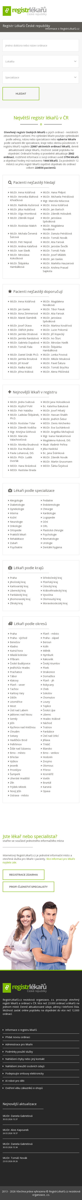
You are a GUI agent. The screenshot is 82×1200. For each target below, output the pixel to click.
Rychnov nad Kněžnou (22, 727)
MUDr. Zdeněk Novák (55, 457)
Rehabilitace (17, 538)
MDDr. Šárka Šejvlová (55, 466)
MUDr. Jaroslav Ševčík (55, 246)
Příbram (14, 659)
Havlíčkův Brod (18, 740)
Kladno (14, 646)
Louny (46, 701)
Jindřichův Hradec (20, 667)
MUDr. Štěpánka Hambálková (19, 265)
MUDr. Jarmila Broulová (23, 359)
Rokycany (48, 684)
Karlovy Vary (17, 693)
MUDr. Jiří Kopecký (53, 334)
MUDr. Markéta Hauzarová (58, 263)
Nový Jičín (15, 791)
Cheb (46, 689)
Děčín (13, 697)
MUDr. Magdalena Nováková (53, 227)
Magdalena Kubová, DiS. (57, 440)
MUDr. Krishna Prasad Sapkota (55, 269)
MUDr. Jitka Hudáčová (22, 209)
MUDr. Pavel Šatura (54, 363)
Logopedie (49, 517)
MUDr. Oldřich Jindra (21, 329)
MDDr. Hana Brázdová (23, 466)
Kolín (45, 646)
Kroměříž (48, 774)
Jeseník (14, 765)
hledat (21, 93)
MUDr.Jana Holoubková (56, 402)
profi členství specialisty (28, 886)
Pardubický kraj (18, 594)
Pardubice (48, 731)
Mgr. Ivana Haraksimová (57, 436)
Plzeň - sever (17, 684)
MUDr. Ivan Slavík (20, 250)
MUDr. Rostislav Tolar (22, 423)
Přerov (47, 770)
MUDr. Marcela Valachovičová (18, 437)
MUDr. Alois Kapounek (16, 1129)
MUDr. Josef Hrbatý (54, 410)
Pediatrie (48, 500)
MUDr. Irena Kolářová (22, 192)
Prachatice (16, 672)
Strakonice (49, 672)
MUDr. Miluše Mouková (56, 359)
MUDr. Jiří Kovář (19, 363)
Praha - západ (51, 638)
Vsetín (46, 778)
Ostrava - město (19, 795)
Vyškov (14, 761)
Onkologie (16, 526)
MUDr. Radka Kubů (21, 367)
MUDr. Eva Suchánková (56, 427)
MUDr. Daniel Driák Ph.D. (24, 354)
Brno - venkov (51, 752)
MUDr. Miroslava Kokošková (19, 256)
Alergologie (16, 500)
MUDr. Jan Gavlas (53, 259)
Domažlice (49, 676)
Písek (46, 667)
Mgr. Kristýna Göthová (23, 431)
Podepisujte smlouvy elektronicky (24, 1073)
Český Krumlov (51, 663)
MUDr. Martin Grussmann (57, 461)
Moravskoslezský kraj (55, 603)
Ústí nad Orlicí (51, 735)
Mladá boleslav (18, 655)
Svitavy (14, 735)
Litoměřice (16, 701)
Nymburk (48, 655)
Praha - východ (18, 638)
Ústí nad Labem (19, 710)
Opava (46, 791)
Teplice (47, 706)
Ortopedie (15, 530)
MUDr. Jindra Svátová (22, 402)
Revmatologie (51, 538)
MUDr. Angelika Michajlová (58, 431)
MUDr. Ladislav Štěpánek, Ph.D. (24, 416)
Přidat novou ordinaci (17, 1037)
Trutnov (47, 727)
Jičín (12, 723)
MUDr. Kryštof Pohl (21, 406)
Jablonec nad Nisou (21, 714)
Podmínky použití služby (19, 1051)
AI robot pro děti (14, 1080)
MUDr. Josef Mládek (54, 254)
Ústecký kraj (50, 586)
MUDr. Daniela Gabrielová (17, 1115)
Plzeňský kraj (50, 582)
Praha (13, 577)
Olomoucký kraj (52, 599)
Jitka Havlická (50, 448)
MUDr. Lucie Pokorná (55, 329)
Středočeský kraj (52, 577)
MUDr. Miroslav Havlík (55, 342)
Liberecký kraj (18, 590)
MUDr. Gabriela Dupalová (24, 342)
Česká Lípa (49, 710)
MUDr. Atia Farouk (53, 242)
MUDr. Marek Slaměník (23, 317)
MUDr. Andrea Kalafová (23, 246)
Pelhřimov (16, 744)
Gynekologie (17, 509)
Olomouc (48, 765)
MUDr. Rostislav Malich (23, 225)
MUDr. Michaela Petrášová (58, 196)
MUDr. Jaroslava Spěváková (52, 219)
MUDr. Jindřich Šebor (55, 419)
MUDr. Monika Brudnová (24, 444)
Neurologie (16, 521)
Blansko (47, 748)
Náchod (47, 723)
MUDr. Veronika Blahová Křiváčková (24, 198)
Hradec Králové (51, 718)
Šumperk (15, 774)
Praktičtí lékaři (18, 534)
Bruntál (47, 782)
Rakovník (48, 659)
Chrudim (15, 731)
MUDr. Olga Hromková (23, 213)
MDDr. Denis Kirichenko (56, 423)
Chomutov (49, 697)
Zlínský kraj (16, 603)
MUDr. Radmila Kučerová (24, 205)
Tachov (14, 689)
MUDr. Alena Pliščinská (56, 371)
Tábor (13, 676)
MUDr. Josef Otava (21, 325)
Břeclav (14, 757)
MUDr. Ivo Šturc (52, 338)
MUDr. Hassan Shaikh (55, 414)
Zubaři (13, 543)
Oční (45, 521)
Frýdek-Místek (18, 787)
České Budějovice (20, 663)
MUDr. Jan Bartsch (53, 209)
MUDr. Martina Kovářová (57, 325)
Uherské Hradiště (20, 778)
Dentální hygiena (52, 547)
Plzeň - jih (48, 680)
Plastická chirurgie (53, 530)
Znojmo (47, 761)
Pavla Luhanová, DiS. (22, 453)
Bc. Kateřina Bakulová (55, 406)
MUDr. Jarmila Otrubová (23, 334)
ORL (45, 526)
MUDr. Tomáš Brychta (56, 367)
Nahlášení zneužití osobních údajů (25, 1066)
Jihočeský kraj (18, 582)
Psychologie (50, 534)
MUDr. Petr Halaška (21, 410)
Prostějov (15, 770)
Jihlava (46, 740)
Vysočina (48, 594)
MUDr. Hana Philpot (54, 192)
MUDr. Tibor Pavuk (54, 309)
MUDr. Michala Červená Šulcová (23, 235)
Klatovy (14, 680)
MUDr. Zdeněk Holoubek (57, 213)
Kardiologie (49, 513)
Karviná (47, 787)
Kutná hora (16, 650)
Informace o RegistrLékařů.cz (62, 28)
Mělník (46, 650)
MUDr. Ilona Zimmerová (24, 313)
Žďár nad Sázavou (20, 748)
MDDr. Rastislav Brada (23, 470)
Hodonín (48, 757)
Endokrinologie (51, 504)
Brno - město (17, 752)
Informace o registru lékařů (21, 1030)
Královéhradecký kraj (55, 590)
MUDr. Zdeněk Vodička (23, 427)
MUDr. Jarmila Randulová (24, 338)
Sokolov (47, 693)
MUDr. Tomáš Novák (55, 237)
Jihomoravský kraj (20, 599)
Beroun (47, 642)
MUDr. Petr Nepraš (21, 242)
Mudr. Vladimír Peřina (55, 444)
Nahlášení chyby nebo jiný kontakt (25, 1059)
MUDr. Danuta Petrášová (57, 233)
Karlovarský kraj (19, 586)
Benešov (15, 642)
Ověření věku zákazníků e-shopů (24, 1088)
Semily (13, 718)
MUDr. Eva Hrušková (22, 448)
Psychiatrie (16, 547)
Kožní (13, 517)
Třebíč (46, 744)
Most (13, 706)
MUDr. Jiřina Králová (21, 371)
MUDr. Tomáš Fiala (54, 250)
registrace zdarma (23, 874)
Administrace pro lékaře (19, 1044)
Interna (14, 513)
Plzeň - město (51, 633)
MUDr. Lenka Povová (55, 354)
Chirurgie (48, 509)
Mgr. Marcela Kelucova (56, 201)
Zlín (12, 782)
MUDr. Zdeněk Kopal (22, 218)
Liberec (47, 714)
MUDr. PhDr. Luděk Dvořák (21, 459)
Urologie (48, 543)
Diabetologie (17, 504)
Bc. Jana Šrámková (53, 453)
